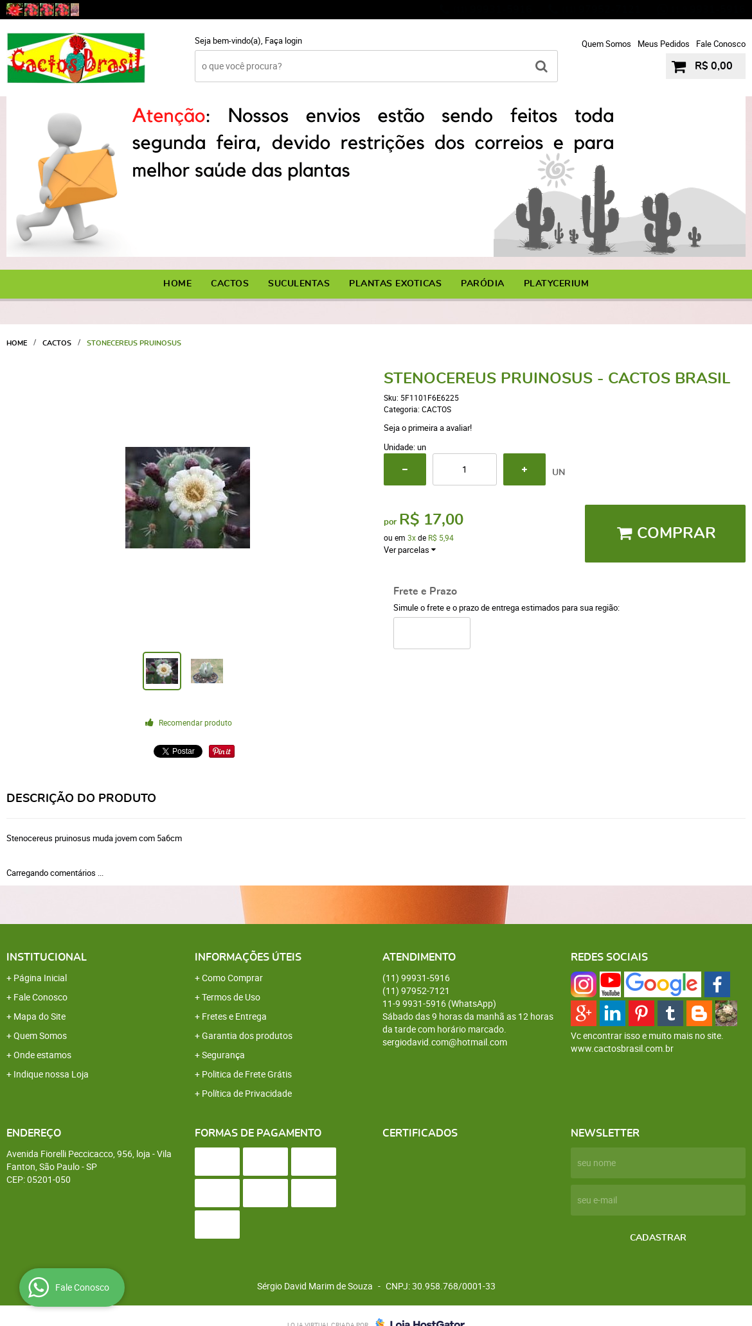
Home (177, 283)
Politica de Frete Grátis (247, 1074)
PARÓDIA (483, 283)
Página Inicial (40, 978)
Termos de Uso (231, 997)
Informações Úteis (248, 957)
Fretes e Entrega (234, 1016)
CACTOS (230, 283)
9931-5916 (708, 9)
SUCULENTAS (299, 283)
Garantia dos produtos (247, 1035)
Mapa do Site (39, 1016)
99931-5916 (492, 9)
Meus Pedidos (664, 43)
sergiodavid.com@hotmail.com (444, 1042)
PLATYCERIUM (556, 283)
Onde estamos (42, 1055)
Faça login (283, 40)
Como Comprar (232, 978)
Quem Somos (606, 43)
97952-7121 (601, 9)
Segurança (223, 1055)
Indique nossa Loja (51, 1074)
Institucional (46, 957)
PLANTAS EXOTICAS (395, 283)
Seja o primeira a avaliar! (428, 427)
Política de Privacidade (247, 1093)
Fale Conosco (721, 43)
